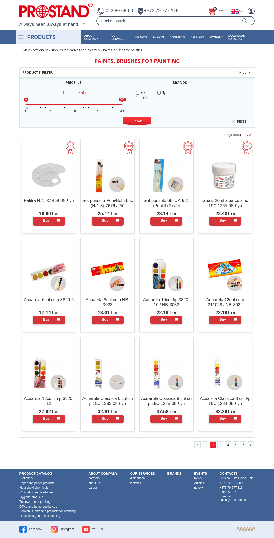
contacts (177, 37)
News (198, 478)
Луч (162, 92)
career (93, 487)
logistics (135, 483)
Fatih (142, 97)
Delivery (197, 37)
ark (140, 92)
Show (137, 121)
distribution (137, 478)
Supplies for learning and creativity (75, 50)
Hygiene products (31, 497)
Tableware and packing (35, 502)
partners (94, 478)
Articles (199, 483)
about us (94, 483)
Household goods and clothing (39, 516)
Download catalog (236, 37)
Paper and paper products (37, 483)
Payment (216, 37)
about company (91, 37)
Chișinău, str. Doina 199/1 (237, 478)
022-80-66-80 (119, 10)
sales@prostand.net (233, 500)
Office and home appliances (38, 506)
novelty (199, 487)
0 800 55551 (228, 492)
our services (118, 37)
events (158, 37)
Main (26, 50)
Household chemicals (33, 487)
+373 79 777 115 (161, 10)
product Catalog (35, 473)
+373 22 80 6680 (231, 483)
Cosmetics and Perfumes (36, 492)
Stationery (40, 50)
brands (141, 37)
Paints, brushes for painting (122, 50)
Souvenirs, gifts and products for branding (47, 511)
